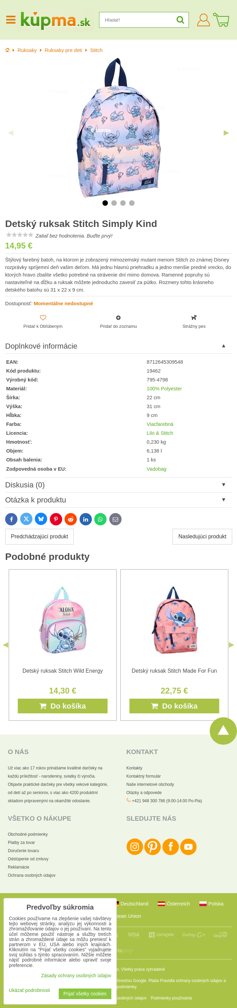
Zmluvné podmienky (118, 986)
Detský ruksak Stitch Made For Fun (174, 671)
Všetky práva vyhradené (143, 969)
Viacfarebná (160, 424)
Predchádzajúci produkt (39, 536)
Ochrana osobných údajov (31, 875)
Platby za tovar (21, 842)
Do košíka (62, 706)
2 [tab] (114, 203)
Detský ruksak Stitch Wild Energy (63, 671)
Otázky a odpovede (144, 792)
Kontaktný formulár (143, 776)
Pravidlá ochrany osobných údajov (191, 980)
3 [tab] (123, 203)
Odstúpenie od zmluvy (28, 859)
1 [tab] (105, 203)
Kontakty (134, 768)
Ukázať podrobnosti (29, 990)
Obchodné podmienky (28, 834)
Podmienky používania (171, 998)
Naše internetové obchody (150, 784)
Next (226, 132)
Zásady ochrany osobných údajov (76, 975)
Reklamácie (18, 867)
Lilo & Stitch (160, 433)
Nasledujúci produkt (202, 536)
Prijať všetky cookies (85, 993)
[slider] (19, 235)
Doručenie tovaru (23, 850)
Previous (10, 132)
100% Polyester (164, 388)
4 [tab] (132, 203)
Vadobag (156, 469)
